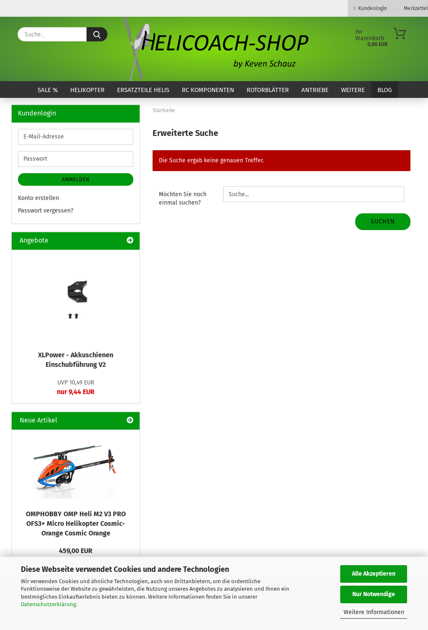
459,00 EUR (75, 551)
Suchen (383, 221)
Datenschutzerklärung (48, 604)
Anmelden (75, 179)
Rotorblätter (268, 90)
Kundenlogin (370, 8)
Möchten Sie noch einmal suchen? (182, 198)
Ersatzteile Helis (143, 90)
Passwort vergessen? (45, 210)
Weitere (353, 90)
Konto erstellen (38, 198)
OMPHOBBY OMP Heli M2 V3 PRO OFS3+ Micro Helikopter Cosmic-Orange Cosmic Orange (76, 523)
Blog (384, 90)
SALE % (48, 90)
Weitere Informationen (374, 612)
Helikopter (87, 90)
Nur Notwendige (373, 594)
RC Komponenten (208, 90)
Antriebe (315, 90)
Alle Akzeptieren (373, 573)
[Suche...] (97, 34)
